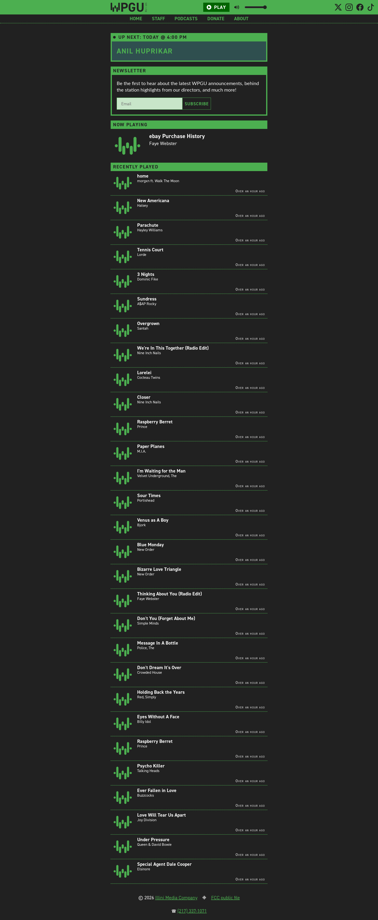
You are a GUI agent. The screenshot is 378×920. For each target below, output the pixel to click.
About (241, 18)
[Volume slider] (255, 7)
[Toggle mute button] (236, 7)
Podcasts (186, 18)
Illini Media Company (176, 897)
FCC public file (225, 897)
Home (136, 18)
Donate (215, 18)
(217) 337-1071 (192, 911)
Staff (158, 18)
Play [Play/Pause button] (216, 7)
